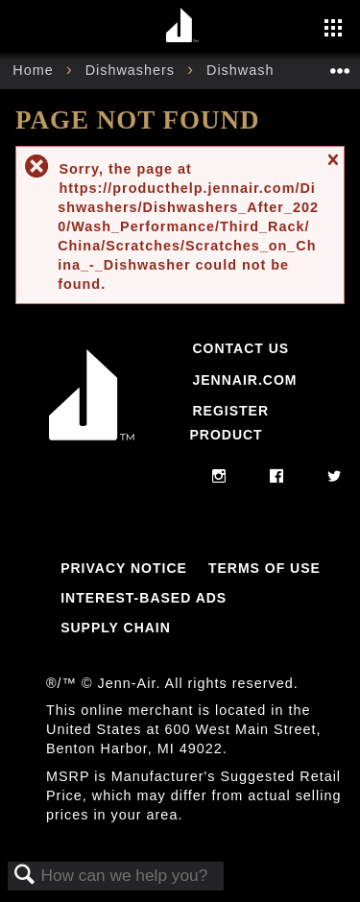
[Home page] (183, 26)
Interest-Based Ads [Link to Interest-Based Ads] (143, 597)
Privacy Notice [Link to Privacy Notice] (123, 568)
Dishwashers (132, 70)
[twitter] (334, 476)
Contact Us (240, 348)
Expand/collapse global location (339, 65)
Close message (332, 168)
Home (35, 70)
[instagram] (219, 476)
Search (25, 875)
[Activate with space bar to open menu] (333, 29)
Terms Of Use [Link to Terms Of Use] (264, 568)
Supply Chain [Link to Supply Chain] (115, 627)
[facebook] (277, 476)
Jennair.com (244, 380)
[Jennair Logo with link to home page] (91, 444)
